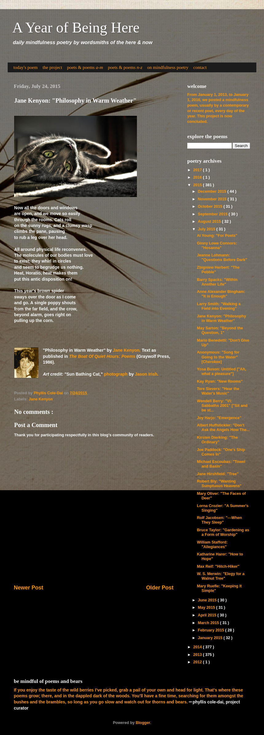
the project (52, 67)
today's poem (26, 67)
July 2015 (207, 229)
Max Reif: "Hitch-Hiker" (218, 566)
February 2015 (211, 630)
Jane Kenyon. (127, 350)
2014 (198, 647)
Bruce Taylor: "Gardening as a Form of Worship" (223, 532)
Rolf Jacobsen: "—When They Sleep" (219, 520)
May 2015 (207, 607)
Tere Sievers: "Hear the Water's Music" (218, 391)
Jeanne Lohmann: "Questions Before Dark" (222, 257)
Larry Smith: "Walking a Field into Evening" (218, 306)
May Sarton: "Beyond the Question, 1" (220, 330)
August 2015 (210, 221)
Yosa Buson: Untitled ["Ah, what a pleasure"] (221, 371)
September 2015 (213, 214)
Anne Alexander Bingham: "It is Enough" (221, 294)
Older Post (159, 588)
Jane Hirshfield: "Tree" (218, 474)
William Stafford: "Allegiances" (212, 544)
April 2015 (208, 615)
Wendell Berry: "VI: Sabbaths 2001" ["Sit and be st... (222, 405)
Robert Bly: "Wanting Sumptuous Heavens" (219, 483)
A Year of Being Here (76, 27)
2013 (198, 655)
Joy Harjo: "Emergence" (219, 418)
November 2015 (213, 199)
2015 (198, 185)
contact (200, 67)
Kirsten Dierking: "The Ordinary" (217, 439)
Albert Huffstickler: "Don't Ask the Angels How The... (223, 427)
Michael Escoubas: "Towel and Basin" (221, 464)
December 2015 (212, 191)
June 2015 (208, 600)
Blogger (143, 723)
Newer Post (28, 588)
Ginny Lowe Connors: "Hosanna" (217, 245)
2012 (198, 662)
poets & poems (85, 67)
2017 (198, 170)
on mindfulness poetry (167, 67)
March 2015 (209, 623)
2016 (198, 177)
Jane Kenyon (41, 399)
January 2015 (210, 638)
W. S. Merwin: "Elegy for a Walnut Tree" (220, 576)
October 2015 (210, 206)
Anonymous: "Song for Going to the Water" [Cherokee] (218, 357)
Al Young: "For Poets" (217, 235)
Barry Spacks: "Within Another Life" (217, 282)
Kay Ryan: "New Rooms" (220, 381)
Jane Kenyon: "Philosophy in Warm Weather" (221, 318)
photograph (116, 374)
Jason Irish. (146, 374)
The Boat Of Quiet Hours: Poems (102, 356)
